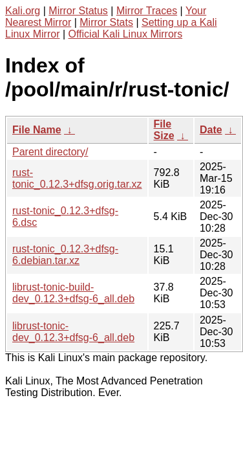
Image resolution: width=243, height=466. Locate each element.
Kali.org (22, 10)
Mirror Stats (106, 22)
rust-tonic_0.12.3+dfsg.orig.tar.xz (77, 178)
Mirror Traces (146, 10)
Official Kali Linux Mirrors (126, 33)
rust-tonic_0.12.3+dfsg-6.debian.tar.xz (65, 254)
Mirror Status (78, 10)
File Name (36, 129)
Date (211, 129)
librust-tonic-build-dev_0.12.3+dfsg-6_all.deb (73, 293)
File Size (164, 129)
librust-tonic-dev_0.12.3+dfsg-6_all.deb (73, 331)
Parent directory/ (50, 151)
